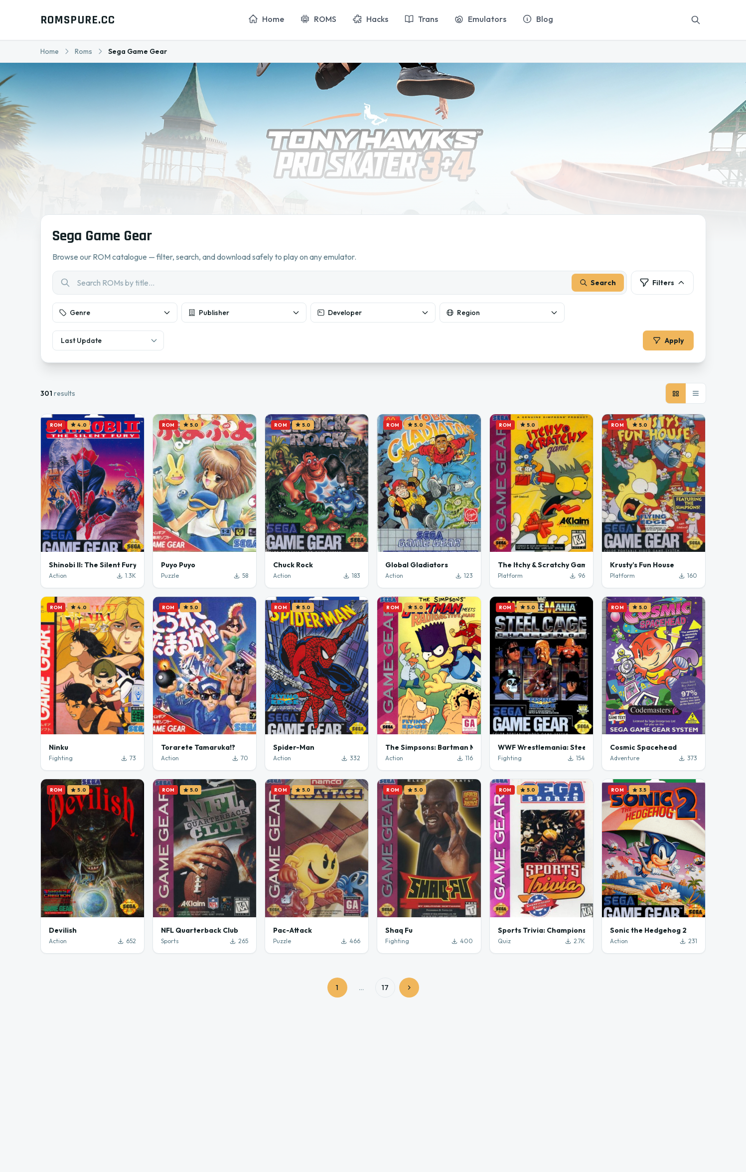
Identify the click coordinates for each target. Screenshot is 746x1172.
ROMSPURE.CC (78, 19)
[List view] (696, 393)
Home (49, 51)
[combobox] (340, 283)
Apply (668, 340)
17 (385, 987)
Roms (83, 51)
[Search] (696, 20)
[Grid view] (676, 393)
